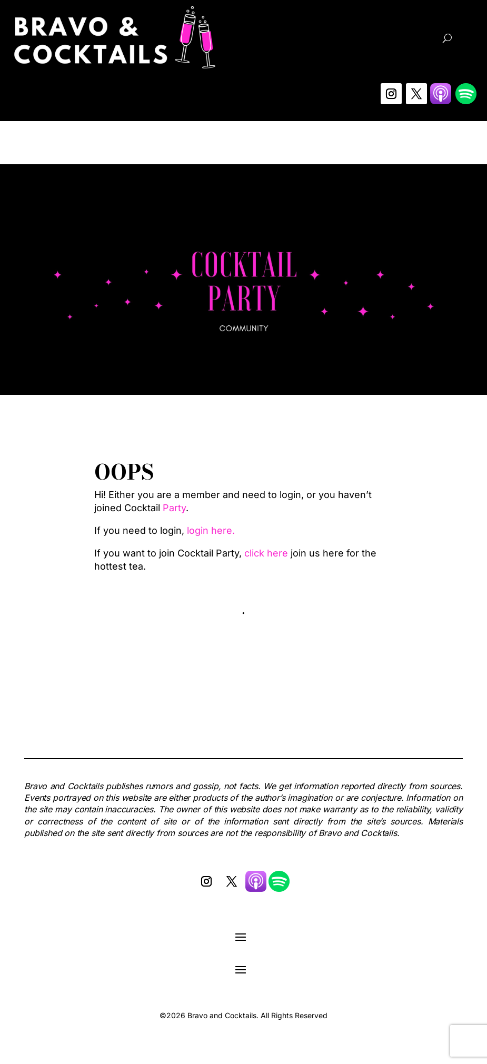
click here (266, 553)
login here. (211, 530)
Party (174, 507)
